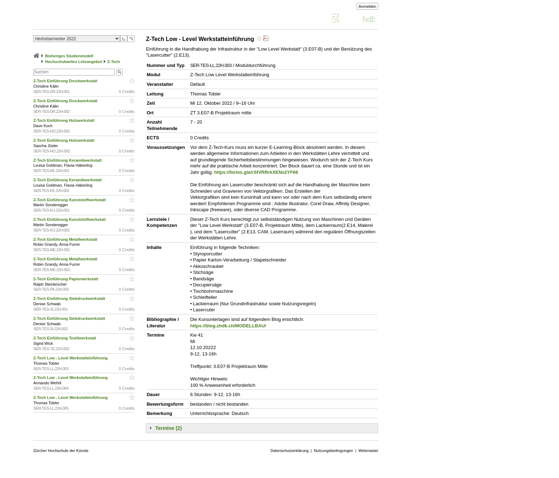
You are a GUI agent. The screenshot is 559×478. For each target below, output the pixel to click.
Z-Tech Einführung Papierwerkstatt (66, 279)
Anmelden (367, 6)
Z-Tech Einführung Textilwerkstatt (65, 338)
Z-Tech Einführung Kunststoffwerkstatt (70, 200)
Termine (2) (168, 428)
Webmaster (368, 450)
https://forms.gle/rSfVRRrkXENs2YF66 (256, 172)
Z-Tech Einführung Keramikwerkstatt (68, 160)
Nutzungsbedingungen (333, 450)
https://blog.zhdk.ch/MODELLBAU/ (228, 325)
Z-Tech (113, 61)
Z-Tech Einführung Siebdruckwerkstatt (69, 298)
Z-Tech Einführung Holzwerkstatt (64, 120)
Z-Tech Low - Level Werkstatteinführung (71, 358)
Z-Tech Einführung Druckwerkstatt (65, 81)
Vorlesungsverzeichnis (85, 19)
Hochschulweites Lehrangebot (73, 61)
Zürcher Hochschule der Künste (60, 450)
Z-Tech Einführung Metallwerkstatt (65, 239)
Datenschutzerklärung (290, 450)
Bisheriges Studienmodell (69, 56)
